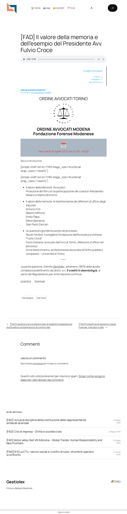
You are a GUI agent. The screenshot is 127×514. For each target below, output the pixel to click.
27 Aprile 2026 (117, 453)
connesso (38, 363)
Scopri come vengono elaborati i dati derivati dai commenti (63, 378)
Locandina (26, 281)
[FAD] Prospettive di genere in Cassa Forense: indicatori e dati (97, 326)
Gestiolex (58, 266)
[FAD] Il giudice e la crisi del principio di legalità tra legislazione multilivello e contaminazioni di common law (39, 326)
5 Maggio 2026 (117, 421)
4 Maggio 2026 (114, 431)
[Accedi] (91, 8)
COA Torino (41, 298)
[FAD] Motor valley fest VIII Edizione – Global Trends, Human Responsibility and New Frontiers (54, 442)
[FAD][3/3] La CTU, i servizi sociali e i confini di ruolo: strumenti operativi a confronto (50, 453)
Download (40, 281)
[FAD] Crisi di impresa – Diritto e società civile (34, 431)
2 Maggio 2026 (117, 441)
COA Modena (27, 298)
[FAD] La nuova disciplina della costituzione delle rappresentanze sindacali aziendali (46, 421)
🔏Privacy (116, 481)
